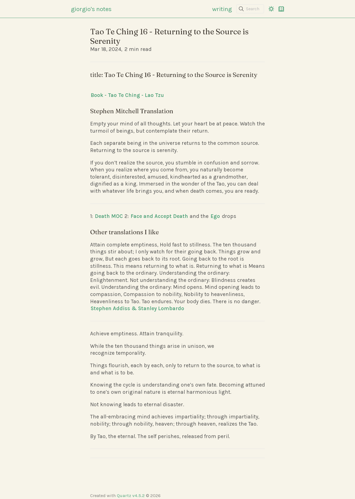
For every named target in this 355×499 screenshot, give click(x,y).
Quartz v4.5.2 (131, 495)
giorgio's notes (91, 9)
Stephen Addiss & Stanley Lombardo (137, 308)
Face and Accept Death (159, 216)
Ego (215, 216)
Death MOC (109, 216)
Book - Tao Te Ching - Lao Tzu (127, 95)
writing (222, 9)
